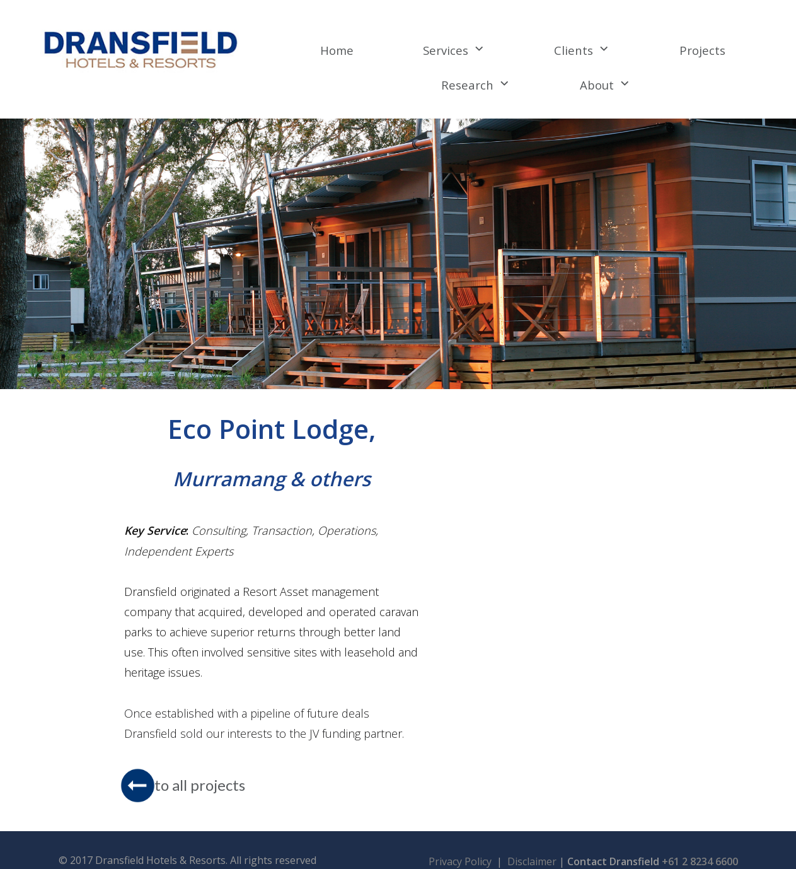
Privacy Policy (461, 848)
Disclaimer (533, 848)
